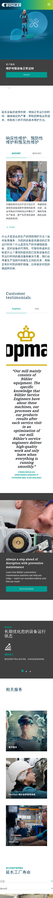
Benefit (26, 888)
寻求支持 (26, 75)
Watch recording (26, 589)
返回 (8, 88)
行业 (26, 881)
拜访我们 (12, 227)
